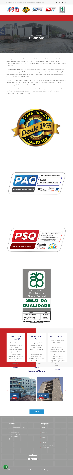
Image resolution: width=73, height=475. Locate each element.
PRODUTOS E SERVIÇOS (15, 337)
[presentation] (7, 390)
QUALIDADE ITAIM (36, 337)
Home (32, 35)
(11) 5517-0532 (15, 437)
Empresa (44, 430)
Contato (44, 442)
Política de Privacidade (48, 445)
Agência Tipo (44, 469)
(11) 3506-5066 (15, 434)
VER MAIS (36, 411)
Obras (43, 435)
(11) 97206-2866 (16, 439)
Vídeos (44, 437)
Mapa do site (45, 447)
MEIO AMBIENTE (57, 336)
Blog (43, 440)
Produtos (44, 432)
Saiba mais (15, 367)
